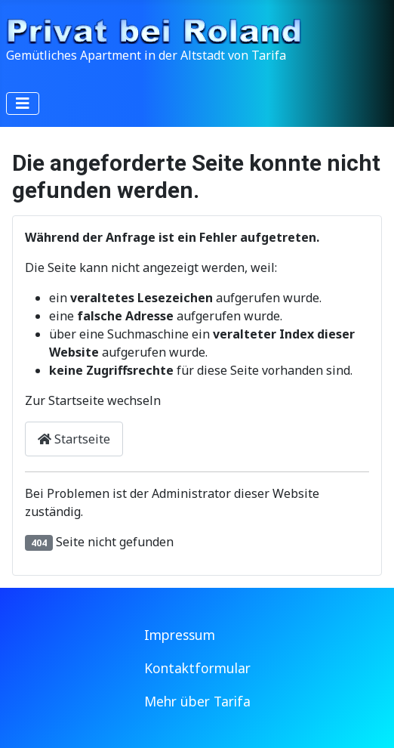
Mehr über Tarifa (197, 701)
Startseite (74, 439)
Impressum (179, 635)
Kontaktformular (197, 668)
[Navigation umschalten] (22, 103)
